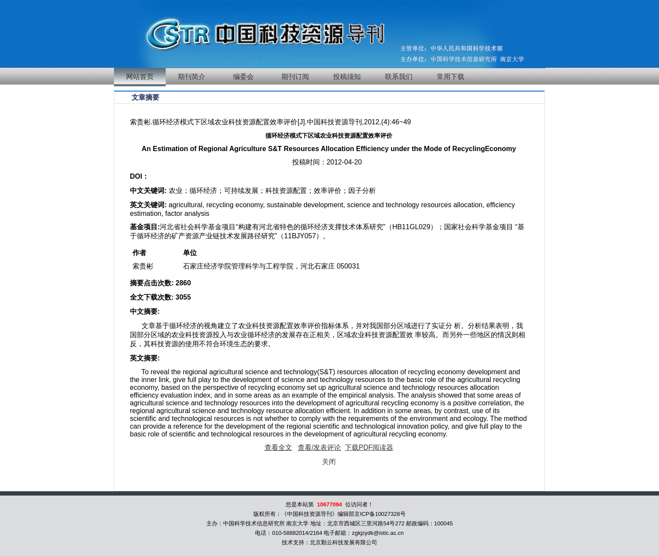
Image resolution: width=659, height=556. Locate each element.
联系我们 (399, 76)
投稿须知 (347, 76)
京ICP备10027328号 (380, 514)
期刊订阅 (295, 76)
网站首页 (140, 76)
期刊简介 (191, 76)
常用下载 (450, 76)
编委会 (243, 76)
